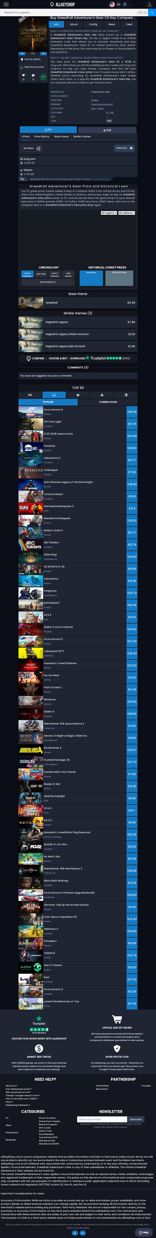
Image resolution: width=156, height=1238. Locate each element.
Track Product (47, 283)
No (82, 1233)
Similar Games (82, 136)
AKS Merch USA (47, 1141)
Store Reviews (46, 1135)
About (74, 24)
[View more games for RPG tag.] (109, 122)
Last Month (68, 275)
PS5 (112, 112)
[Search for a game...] (78, 12)
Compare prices (101, 180)
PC (7, 1118)
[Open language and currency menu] (120, 4)
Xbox (8, 1126)
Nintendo (11, 1140)
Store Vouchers (47, 1118)
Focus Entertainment (102, 104)
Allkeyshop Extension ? (18, 1105)
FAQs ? (9, 1102)
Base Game (61, 136)
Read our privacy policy (78, 1228)
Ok (75, 1233)
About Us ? (11, 1086)
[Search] (152, 12)
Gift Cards (44, 1128)
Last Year (41, 274)
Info (56, 24)
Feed (129, 24)
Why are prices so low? (18, 1093)
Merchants (102, 1089)
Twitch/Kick (102, 1086)
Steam (100, 108)
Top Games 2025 (48, 1138)
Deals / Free (45, 1131)
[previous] (22, 53)
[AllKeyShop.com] (62, 4)
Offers (26, 136)
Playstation (12, 1133)
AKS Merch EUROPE (49, 1144)
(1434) (107, 359)
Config (93, 24)
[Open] (6, 4)
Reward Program (48, 1125)
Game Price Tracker (49, 1122)
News (112, 24)
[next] (43, 53)
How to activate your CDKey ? (22, 1099)
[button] (149, 4)
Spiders (95, 100)
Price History (42, 136)
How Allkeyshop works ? (19, 1089)
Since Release (27, 275)
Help (143, 1232)
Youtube (146, 1086)
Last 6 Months (55, 275)
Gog (93, 108)
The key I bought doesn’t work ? (23, 1096)
